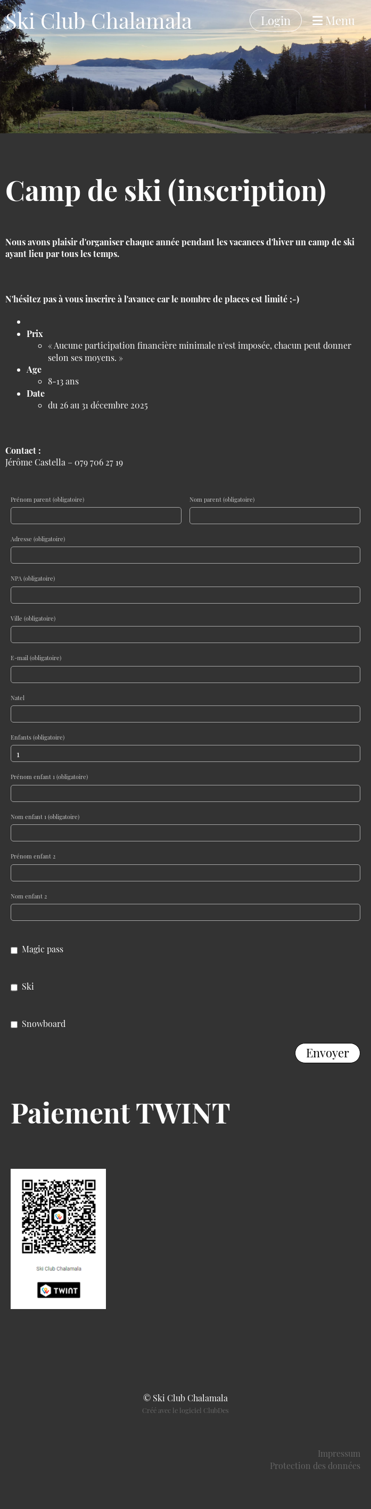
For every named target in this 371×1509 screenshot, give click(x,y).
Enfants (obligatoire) (37, 737)
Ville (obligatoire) (33, 618)
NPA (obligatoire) (33, 578)
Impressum (339, 1453)
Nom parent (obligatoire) (221, 499)
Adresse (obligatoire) (38, 539)
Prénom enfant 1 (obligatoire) (49, 777)
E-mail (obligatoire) (36, 658)
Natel (17, 698)
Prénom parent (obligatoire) (47, 499)
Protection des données (315, 1465)
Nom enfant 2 (29, 896)
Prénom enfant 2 (33, 856)
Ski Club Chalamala (98, 20)
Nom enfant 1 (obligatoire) (45, 817)
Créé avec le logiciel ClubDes (185, 1410)
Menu (333, 20)
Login (276, 20)
